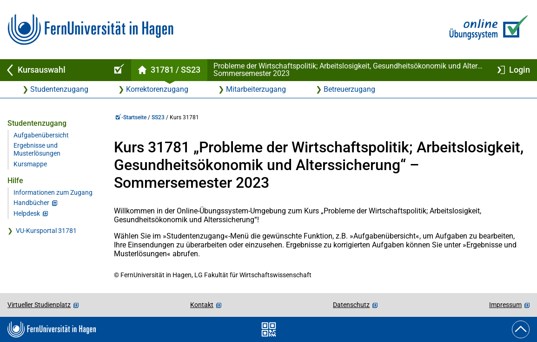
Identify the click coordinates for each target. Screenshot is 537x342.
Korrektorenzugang (157, 89)
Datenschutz (351, 304)
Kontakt (201, 304)
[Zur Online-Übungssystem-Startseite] (487, 29)
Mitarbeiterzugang (256, 89)
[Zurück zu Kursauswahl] (52, 70)
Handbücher (31, 203)
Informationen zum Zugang (53, 193)
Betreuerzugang (349, 89)
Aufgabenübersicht (41, 135)
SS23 (158, 117)
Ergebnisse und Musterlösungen (36, 149)
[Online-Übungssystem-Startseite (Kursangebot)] (117, 70)
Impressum (505, 304)
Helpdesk (26, 214)
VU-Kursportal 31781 (46, 231)
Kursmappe (30, 164)
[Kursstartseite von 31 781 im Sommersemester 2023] (169, 70)
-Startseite (131, 117)
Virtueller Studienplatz (39, 304)
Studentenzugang (59, 89)
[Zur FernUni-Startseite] (90, 29)
